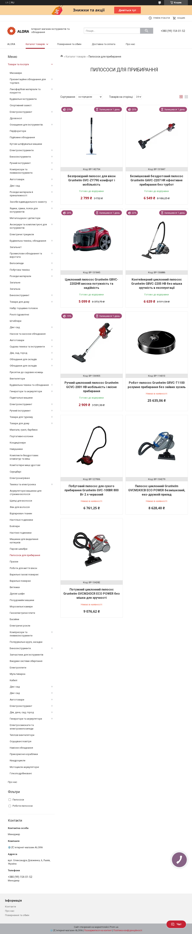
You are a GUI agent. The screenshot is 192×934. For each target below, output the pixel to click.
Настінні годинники (21, 532)
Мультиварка (17, 674)
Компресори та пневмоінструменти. (21, 171)
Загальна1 (16, 247)
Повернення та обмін (69, 44)
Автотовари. (17, 179)
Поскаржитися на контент (98, 930)
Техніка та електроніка (23, 484)
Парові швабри (18, 548)
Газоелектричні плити (22, 612)
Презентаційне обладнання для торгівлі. (28, 81)
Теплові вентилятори (22, 735)
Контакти (10, 906)
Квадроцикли (17, 760)
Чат (176, 924)
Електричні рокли (20, 625)
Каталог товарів (35, 44)
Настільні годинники (21, 519)
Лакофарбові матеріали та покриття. (25, 91)
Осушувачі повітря (20, 741)
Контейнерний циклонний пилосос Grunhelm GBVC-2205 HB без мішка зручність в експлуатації (156, 284)
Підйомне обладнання (22, 137)
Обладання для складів (23, 359)
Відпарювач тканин (21, 513)
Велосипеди (17, 263)
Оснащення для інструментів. (26, 124)
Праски (14, 561)
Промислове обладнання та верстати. (26, 255)
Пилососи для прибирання (25, 555)
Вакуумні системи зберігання (26, 661)
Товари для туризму (21, 417)
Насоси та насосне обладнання (28, 333)
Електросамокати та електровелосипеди (22, 727)
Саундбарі (15, 471)
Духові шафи (17, 593)
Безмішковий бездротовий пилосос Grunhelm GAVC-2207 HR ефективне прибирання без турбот (156, 180)
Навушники (16, 449)
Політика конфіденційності (127, 930)
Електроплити (18, 667)
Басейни (14, 619)
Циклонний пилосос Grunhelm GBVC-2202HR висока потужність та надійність (91, 284)
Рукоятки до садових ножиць (26, 372)
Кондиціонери (18, 442)
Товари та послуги (18, 64)
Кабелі (13, 680)
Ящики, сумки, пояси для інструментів (24, 210)
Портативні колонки (21, 436)
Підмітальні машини (21, 397)
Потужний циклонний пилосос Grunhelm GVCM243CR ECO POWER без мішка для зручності (91, 594)
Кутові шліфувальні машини (26, 144)
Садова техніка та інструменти (27, 346)
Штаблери (15, 321)
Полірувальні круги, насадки (26, 642)
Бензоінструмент (19, 295)
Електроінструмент (21, 111)
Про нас (130, 44)
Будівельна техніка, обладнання (28, 240)
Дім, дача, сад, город (22, 712)
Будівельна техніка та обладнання (29, 385)
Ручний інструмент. (20, 163)
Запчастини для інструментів (26, 654)
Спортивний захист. (21, 105)
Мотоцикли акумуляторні (24, 767)
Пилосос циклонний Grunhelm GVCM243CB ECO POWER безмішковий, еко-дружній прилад (156, 490)
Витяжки (15, 587)
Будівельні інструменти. (23, 99)
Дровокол (16, 118)
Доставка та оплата (103, 44)
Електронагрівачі (20, 478)
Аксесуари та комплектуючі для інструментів (28, 226)
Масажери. (16, 73)
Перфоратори (18, 131)
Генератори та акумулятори (26, 391)
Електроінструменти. (22, 150)
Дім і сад (15, 686)
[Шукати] (146, 31)
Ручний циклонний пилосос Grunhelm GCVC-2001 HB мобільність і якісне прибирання (91, 387)
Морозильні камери (21, 606)
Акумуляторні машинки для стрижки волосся (25, 492)
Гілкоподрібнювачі (21, 773)
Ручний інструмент (20, 410)
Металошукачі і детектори (25, 218)
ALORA (11, 44)
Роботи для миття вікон (23, 568)
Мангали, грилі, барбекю (24, 429)
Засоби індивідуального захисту (28, 201)
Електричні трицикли (22, 234)
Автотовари (17, 340)
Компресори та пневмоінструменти (21, 634)
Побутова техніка (20, 269)
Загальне (15, 282)
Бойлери (15, 526)
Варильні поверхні (20, 580)
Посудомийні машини (22, 600)
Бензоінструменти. (20, 156)
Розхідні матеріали (20, 276)
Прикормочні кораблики (24, 754)
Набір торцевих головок (24, 308)
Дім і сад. (15, 185)
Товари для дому (19, 301)
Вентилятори (17, 378)
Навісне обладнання (21, 747)
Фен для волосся (20, 507)
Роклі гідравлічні (19, 314)
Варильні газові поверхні (24, 574)
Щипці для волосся (21, 500)
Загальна (15, 288)
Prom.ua (114, 927)
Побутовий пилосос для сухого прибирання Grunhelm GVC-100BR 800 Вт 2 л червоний (91, 490)
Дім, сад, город (18, 353)
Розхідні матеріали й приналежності (21, 194)
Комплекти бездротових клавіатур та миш (24, 457)
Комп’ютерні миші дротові (25, 465)
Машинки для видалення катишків (24, 541)
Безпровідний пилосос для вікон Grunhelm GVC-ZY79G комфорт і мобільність (92, 180)
